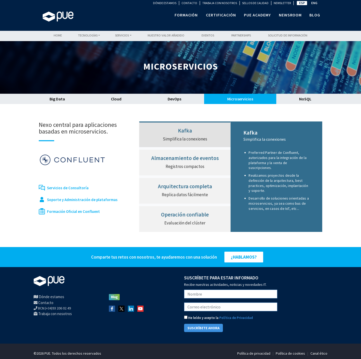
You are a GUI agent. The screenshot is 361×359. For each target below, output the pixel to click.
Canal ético (318, 353)
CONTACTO (189, 3)
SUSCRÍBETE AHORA (203, 328)
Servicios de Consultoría (68, 187)
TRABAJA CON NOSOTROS (219, 3)
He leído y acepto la (218, 318)
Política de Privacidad (236, 318)
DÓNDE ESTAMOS (164, 3)
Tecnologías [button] (88, 35)
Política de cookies (290, 353)
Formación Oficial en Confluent (73, 211)
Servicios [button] (122, 35)
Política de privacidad (253, 353)
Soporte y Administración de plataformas (82, 199)
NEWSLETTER (282, 3)
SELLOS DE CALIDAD (255, 3)
